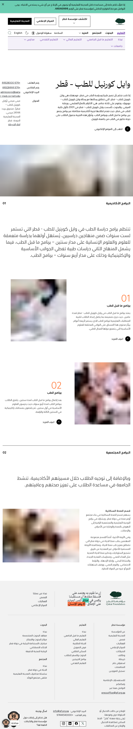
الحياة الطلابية (79, 643)
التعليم (121, 32)
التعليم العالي (72, 39)
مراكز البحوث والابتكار (37, 639)
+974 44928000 (11, 82)
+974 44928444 (11, 87)
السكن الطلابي (78, 651)
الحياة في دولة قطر (37, 669)
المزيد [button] (83, 32)
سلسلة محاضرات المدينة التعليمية (30, 673)
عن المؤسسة (118, 631)
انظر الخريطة (14, 124)
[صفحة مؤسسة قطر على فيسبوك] (76, 723)
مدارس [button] (29, 39)
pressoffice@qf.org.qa (113, 692)
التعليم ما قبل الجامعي (100, 39)
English (18, 32)
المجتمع (96, 32)
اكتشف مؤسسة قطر (74, 20)
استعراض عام (118, 662)
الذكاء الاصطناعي (38, 647)
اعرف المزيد (117, 345)
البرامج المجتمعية (118, 459)
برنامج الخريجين (79, 659)
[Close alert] (3, 4)
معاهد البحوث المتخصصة (34, 635)
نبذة (120, 39)
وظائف (121, 655)
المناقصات (120, 666)
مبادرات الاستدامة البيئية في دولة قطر (28, 643)
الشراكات (120, 651)
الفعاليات (42, 601)
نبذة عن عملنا (40, 593)
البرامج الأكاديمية (118, 210)
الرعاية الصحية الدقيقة (36, 651)
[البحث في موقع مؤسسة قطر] (9, 33)
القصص (43, 597)
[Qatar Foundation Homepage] (119, 21)
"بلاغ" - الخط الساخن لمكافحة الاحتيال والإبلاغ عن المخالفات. (111, 722)
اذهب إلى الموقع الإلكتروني (108, 129)
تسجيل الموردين (117, 670)
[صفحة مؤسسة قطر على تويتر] (83, 723)
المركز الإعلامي (45, 20)
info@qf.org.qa (61, 710)
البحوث (109, 32)
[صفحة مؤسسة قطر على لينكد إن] (70, 723)
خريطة (122, 659)
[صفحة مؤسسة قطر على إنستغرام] (63, 723)
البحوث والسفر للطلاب (75, 655)
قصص (122, 639)
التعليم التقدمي (49, 39)
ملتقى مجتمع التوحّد (37, 677)
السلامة (58, 32)
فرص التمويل (79, 647)
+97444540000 (65, 714)
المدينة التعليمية (19, 20)
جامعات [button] (116, 46)
